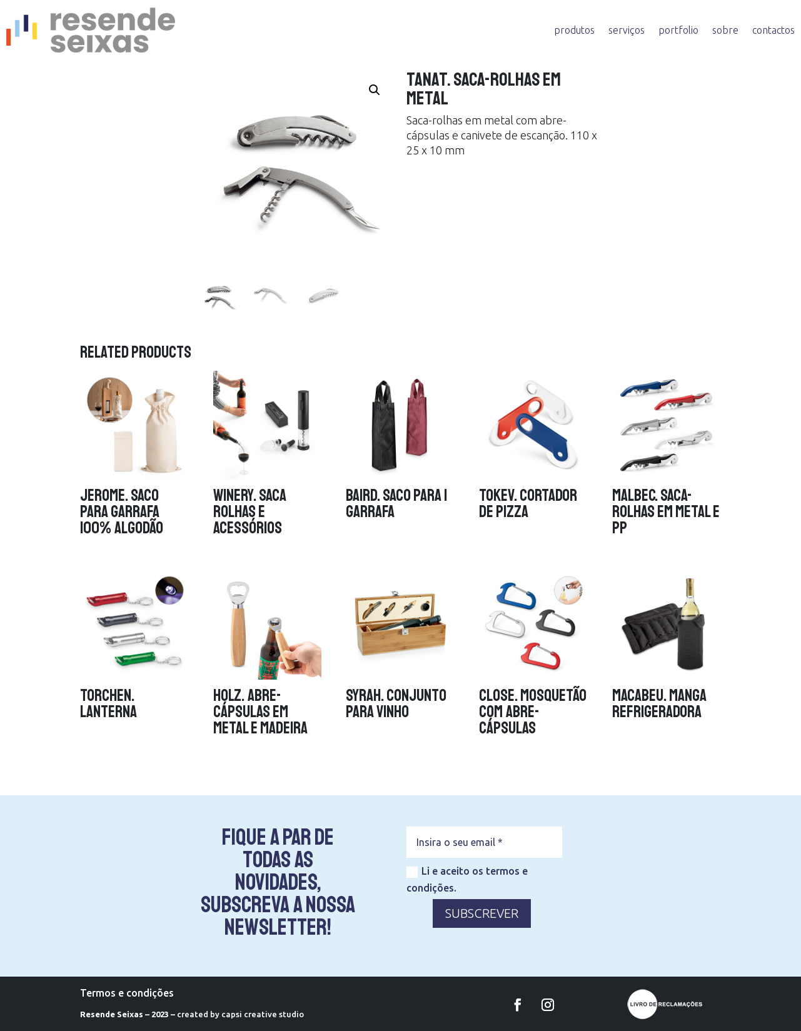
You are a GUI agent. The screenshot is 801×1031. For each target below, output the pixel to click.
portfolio (678, 30)
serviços (626, 30)
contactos (773, 30)
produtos (574, 30)
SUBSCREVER (481, 913)
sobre (725, 30)
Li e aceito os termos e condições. (467, 879)
